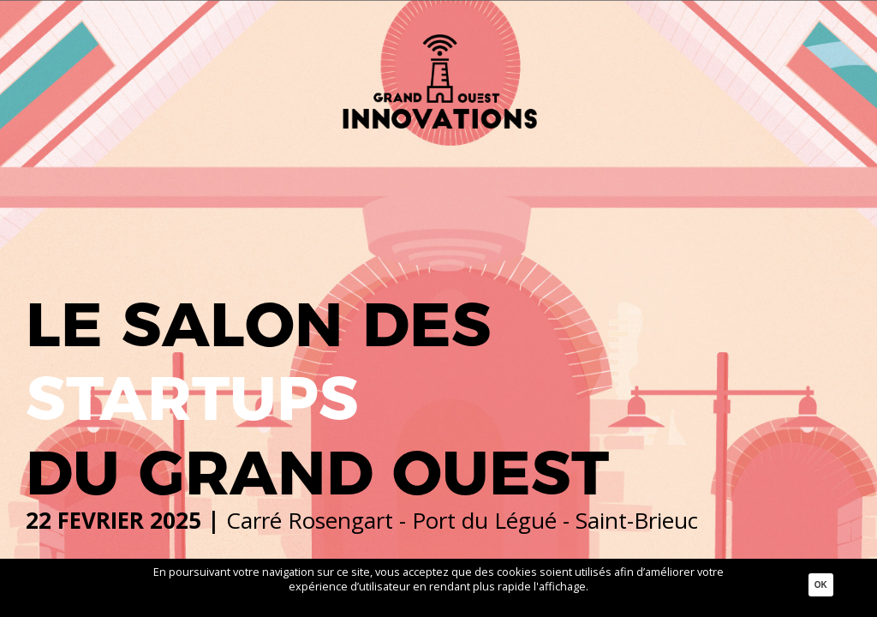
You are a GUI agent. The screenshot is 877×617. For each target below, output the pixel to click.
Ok (820, 585)
